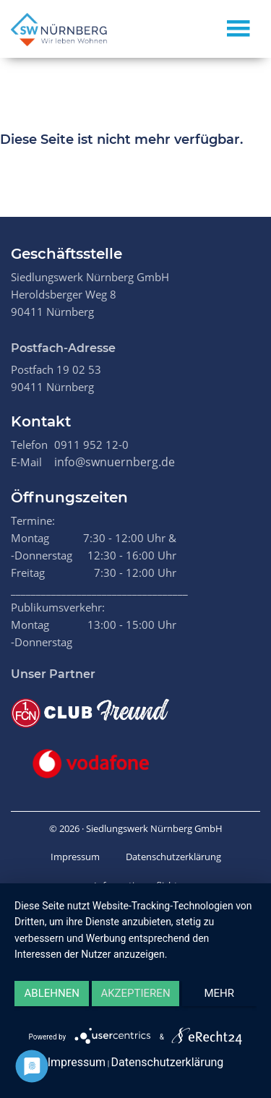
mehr (220, 993)
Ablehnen (52, 993)
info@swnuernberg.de (114, 462)
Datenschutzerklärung (173, 856)
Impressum (75, 856)
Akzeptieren (135, 993)
